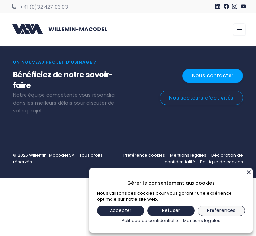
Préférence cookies (144, 155)
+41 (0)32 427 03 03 (44, 7)
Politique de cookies (221, 162)
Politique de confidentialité (151, 221)
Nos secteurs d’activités (200, 98)
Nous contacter (212, 75)
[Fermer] (249, 172)
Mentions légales (188, 155)
